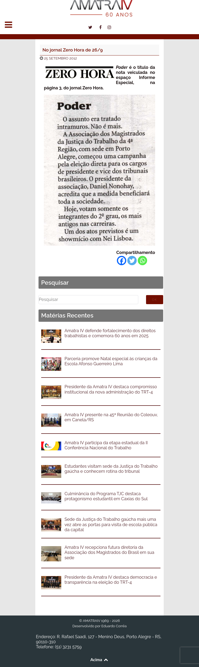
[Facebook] (121, 260)
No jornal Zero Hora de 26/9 (73, 50)
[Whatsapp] (142, 260)
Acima (99, 659)
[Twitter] (132, 260)
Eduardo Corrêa (114, 626)
